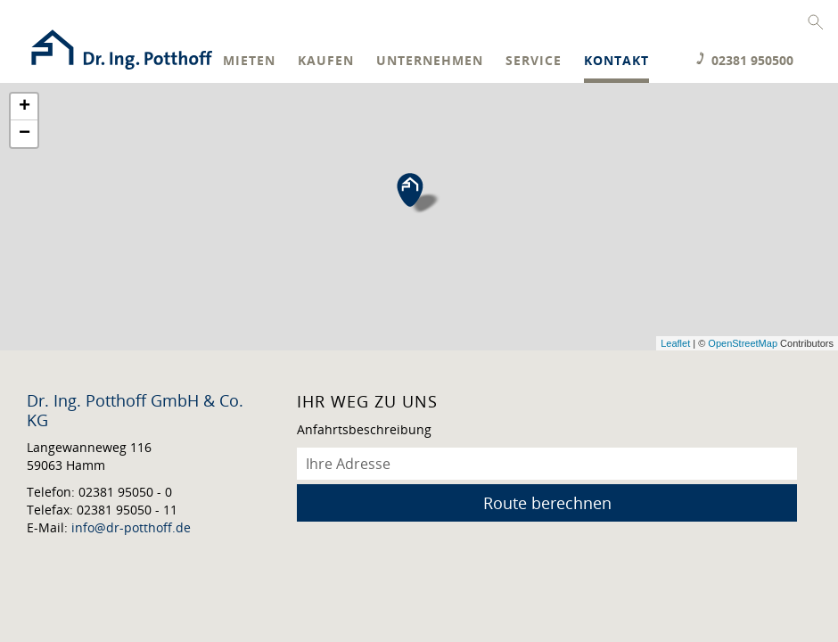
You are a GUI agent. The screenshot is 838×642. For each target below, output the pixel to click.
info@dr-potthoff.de (131, 527)
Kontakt (616, 61)
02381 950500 (752, 60)
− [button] (24, 133)
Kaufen (326, 61)
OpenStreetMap (742, 343)
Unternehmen (429, 61)
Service (533, 61)
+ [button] (24, 107)
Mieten (249, 61)
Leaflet (675, 343)
